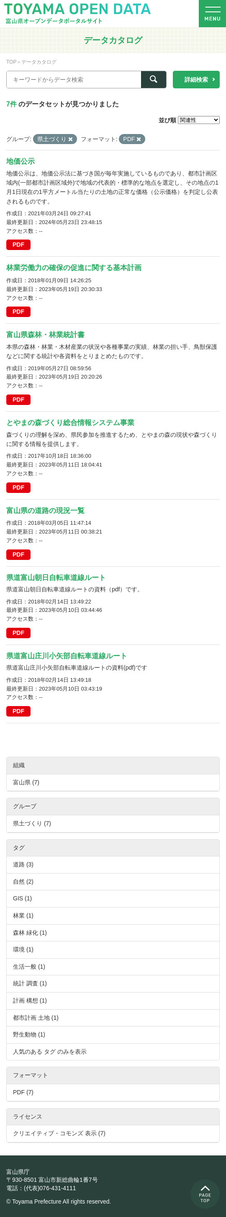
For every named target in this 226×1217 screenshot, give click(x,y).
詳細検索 (196, 79)
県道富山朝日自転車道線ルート (56, 578)
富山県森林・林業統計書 (45, 335)
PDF (18, 244)
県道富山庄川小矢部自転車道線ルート (66, 656)
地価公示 (20, 161)
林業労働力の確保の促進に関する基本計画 (73, 268)
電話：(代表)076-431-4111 (41, 1188)
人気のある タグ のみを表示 (50, 1051)
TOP (11, 61)
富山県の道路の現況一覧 (45, 511)
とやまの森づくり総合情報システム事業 (70, 423)
